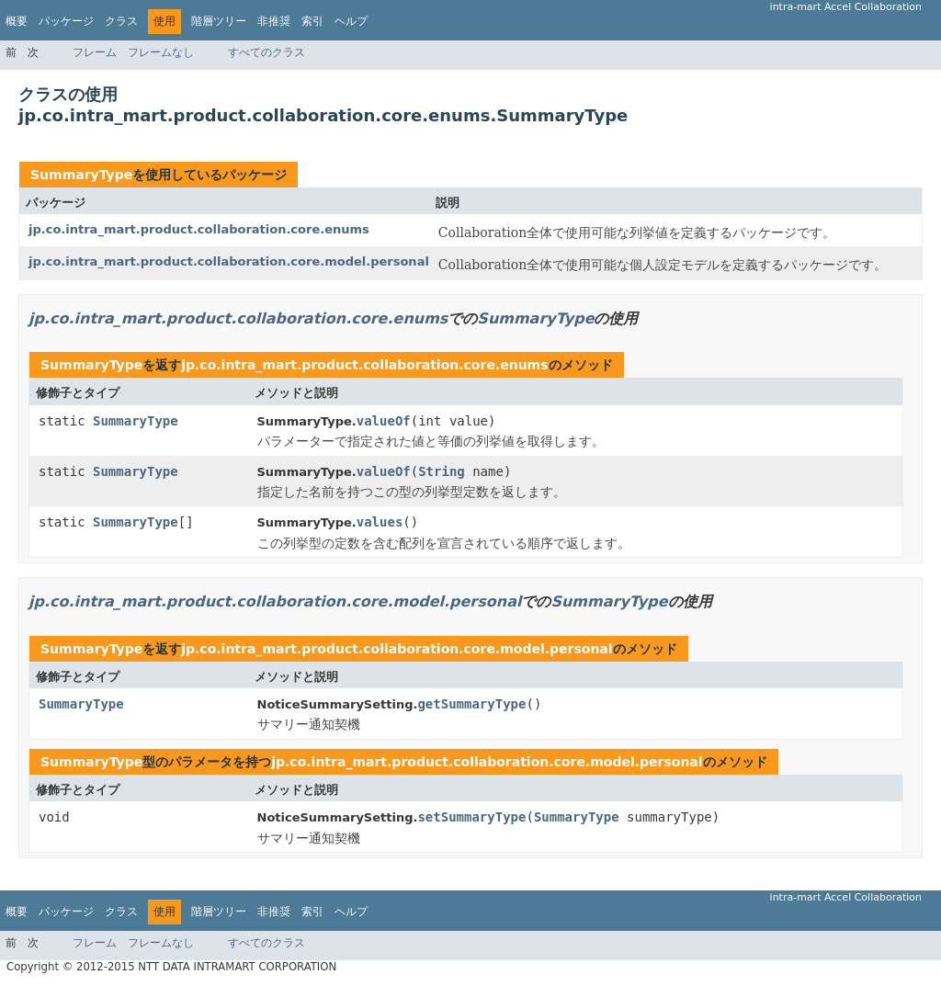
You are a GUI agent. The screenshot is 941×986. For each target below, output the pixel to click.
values (380, 522)
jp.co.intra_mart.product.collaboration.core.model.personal (228, 261)
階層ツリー (218, 21)
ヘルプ (351, 21)
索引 (312, 21)
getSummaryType (471, 704)
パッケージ (66, 21)
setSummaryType (471, 817)
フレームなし (161, 52)
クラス (121, 21)
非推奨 (273, 21)
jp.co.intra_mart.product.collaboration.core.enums (198, 229)
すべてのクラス (266, 52)
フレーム (95, 52)
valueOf (384, 421)
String (441, 471)
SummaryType (81, 174)
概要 (17, 21)
